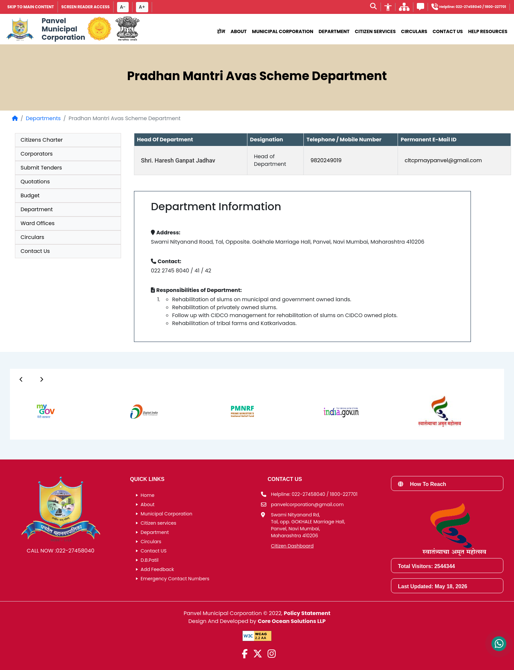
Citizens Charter (42, 140)
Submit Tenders (41, 167)
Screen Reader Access (85, 7)
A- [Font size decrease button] (123, 7)
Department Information (216, 206)
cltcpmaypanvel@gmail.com (443, 160)
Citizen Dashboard (292, 546)
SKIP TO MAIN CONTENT (30, 7)
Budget (30, 195)
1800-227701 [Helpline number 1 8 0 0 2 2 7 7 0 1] (495, 6)
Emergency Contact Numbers (175, 578)
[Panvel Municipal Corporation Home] (44, 29)
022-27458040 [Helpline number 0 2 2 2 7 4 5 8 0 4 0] (469, 6)
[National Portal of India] (127, 29)
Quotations (35, 181)
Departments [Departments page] (43, 118)
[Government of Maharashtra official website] (99, 29)
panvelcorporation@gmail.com (307, 504)
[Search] (373, 7)
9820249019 (326, 160)
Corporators (37, 154)
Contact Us (447, 31)
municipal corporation (282, 31)
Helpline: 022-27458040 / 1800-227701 (314, 494)
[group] (302, 278)
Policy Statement (307, 613)
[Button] (21, 379)
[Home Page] (15, 118)
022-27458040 (75, 550)
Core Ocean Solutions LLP (292, 621)
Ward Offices (38, 223)
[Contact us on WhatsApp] (498, 643)
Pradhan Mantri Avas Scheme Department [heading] (257, 76)
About (238, 31)
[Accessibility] (388, 7)
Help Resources (487, 31)
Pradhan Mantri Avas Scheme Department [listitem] (124, 118)
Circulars (414, 31)
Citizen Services (375, 31)
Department (334, 31)
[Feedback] (420, 8)
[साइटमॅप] (404, 9)
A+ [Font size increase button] (142, 7)
